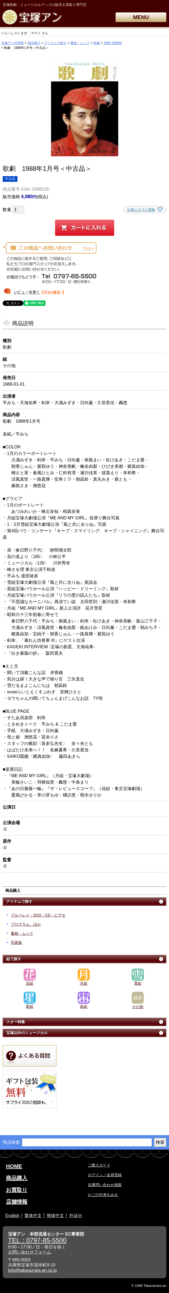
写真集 (16, 942)
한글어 (75, 1215)
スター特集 (15, 1022)
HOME (14, 1166)
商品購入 (34, 43)
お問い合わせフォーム (29, 1252)
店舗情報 (16, 1202)
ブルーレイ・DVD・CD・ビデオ (38, 915)
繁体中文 (33, 1215)
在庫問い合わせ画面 (105, 1185)
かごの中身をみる (103, 1195)
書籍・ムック (80, 43)
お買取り (16, 1190)
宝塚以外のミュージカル (27, 1033)
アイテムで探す (55, 43)
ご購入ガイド (99, 1165)
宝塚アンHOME (12, 43)
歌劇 (97, 43)
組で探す (13, 959)
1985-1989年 (112, 43)
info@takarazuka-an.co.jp (32, 1270)
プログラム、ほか (26, 924)
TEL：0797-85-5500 (37, 1240)
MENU (141, 17)
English (12, 1215)
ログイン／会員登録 (105, 1175)
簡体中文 (55, 1215)
